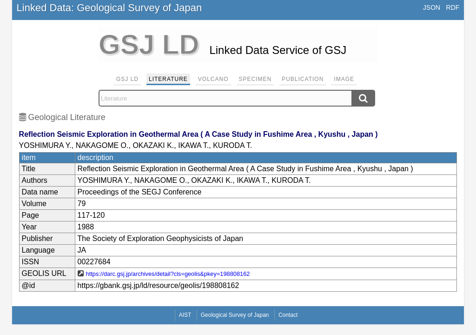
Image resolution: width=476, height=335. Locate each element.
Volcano (213, 79)
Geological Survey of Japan (235, 315)
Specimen (255, 79)
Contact (288, 315)
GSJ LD (127, 79)
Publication (303, 79)
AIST (185, 315)
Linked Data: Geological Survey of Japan (109, 7)
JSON (431, 7)
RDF (453, 7)
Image (344, 79)
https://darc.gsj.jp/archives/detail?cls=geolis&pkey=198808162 (168, 273)
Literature (168, 79)
